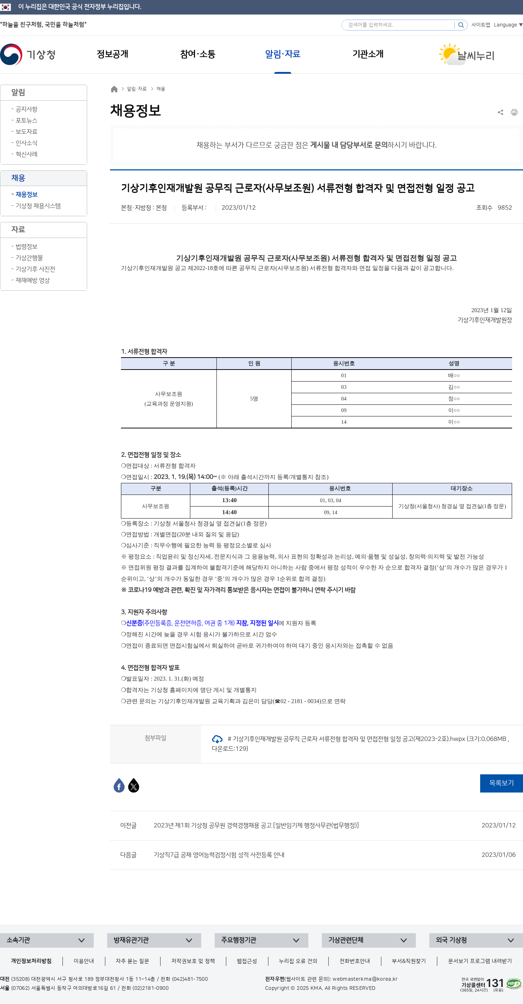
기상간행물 (29, 258)
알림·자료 (137, 89)
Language (505, 25)
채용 (161, 89)
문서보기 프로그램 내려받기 (480, 961)
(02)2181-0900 (151, 988)
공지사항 (26, 109)
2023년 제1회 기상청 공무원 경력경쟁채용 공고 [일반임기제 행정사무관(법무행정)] (335, 825)
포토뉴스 (26, 120)
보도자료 (26, 132)
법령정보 (26, 246)
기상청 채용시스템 (38, 206)
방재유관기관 (131, 940)
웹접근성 (247, 961)
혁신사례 (26, 154)
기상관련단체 (345, 940)
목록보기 (501, 783)
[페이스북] (119, 785)
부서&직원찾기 (409, 961)
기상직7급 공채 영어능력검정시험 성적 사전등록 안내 (335, 855)
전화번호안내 (355, 961)
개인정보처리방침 (31, 961)
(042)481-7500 (190, 979)
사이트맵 (480, 25)
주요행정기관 (238, 940)
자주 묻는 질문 (132, 961)
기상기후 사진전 (35, 269)
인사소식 (26, 143)
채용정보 (26, 194)
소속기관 (18, 940)
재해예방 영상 (33, 280)
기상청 (27, 54)
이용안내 (84, 961)
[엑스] (133, 785)
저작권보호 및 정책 (193, 961)
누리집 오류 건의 (298, 961)
